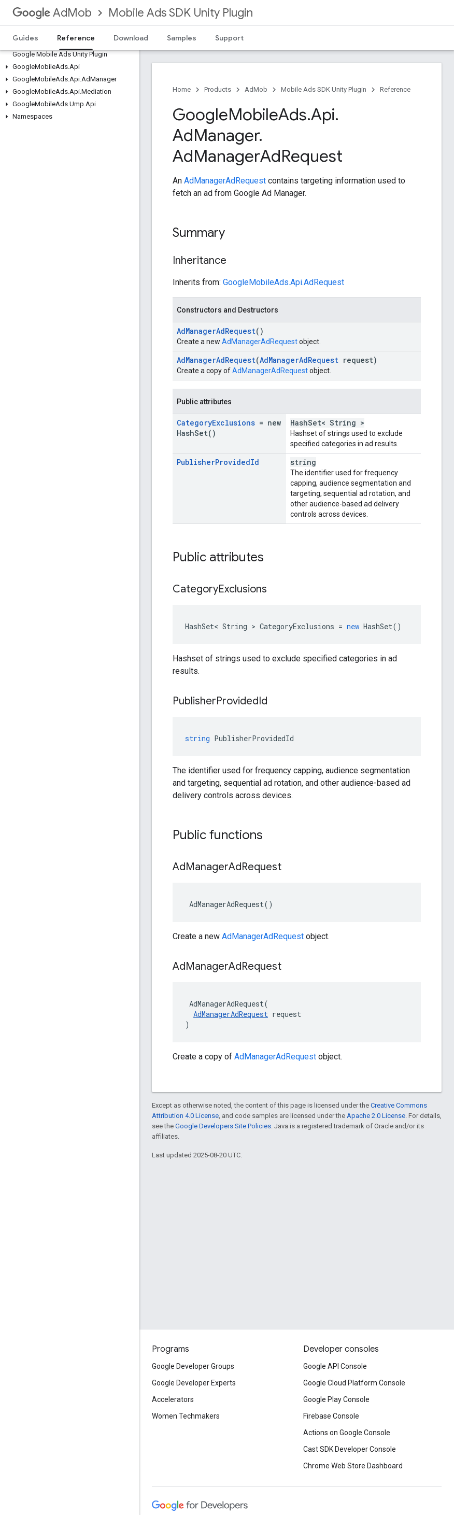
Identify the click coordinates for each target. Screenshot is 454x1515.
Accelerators (173, 1399)
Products (217, 89)
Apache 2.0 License (376, 1116)
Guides (25, 38)
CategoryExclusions (216, 423)
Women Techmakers (186, 1416)
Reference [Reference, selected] (76, 38)
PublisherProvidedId (218, 462)
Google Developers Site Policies (223, 1126)
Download (131, 38)
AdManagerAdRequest (225, 181)
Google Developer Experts (194, 1383)
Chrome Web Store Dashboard (353, 1466)
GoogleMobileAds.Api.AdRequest (283, 282)
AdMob (52, 13)
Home (182, 89)
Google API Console (335, 1366)
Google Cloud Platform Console (354, 1383)
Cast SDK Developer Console (349, 1449)
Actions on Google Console (346, 1432)
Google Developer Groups (193, 1366)
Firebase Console (331, 1416)
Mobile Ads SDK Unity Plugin (180, 13)
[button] (67, 67)
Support (229, 38)
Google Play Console (336, 1399)
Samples (181, 38)
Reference (395, 89)
